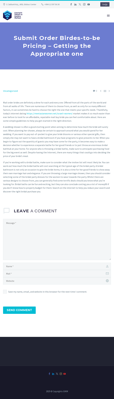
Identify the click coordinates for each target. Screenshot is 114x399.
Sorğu (104, 4)
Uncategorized (10, 90)
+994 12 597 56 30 (51, 4)
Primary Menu (108, 15)
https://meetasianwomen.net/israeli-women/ (50, 113)
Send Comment (19, 310)
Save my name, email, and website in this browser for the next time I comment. (47, 291)
